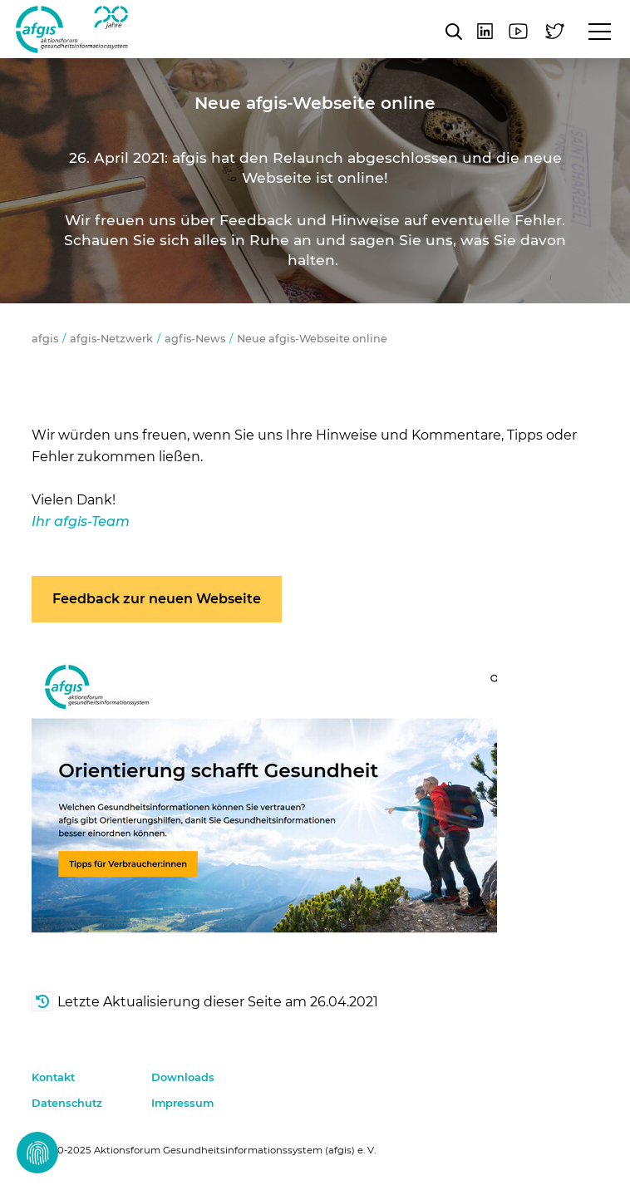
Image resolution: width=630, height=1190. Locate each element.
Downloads (182, 1077)
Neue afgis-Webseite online (312, 338)
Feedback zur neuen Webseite (156, 599)
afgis (72, 29)
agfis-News (195, 338)
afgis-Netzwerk (111, 338)
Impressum (182, 1103)
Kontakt (53, 1077)
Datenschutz (67, 1103)
